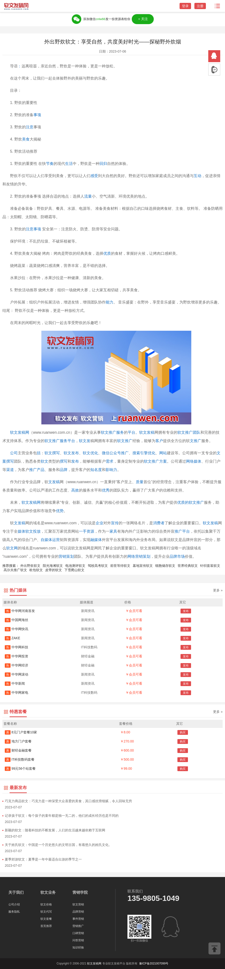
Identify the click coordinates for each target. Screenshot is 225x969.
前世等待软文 (120, 566)
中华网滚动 (16, 674)
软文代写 (46, 911)
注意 (29, 127)
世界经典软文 (188, 566)
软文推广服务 (112, 432)
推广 (33, 470)
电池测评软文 (75, 566)
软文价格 (46, 904)
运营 (56, 540)
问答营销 (78, 940)
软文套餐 (46, 918)
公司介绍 (14, 904)
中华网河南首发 (20, 611)
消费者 (159, 523)
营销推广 (78, 926)
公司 (14, 453)
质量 (139, 482)
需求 (109, 461)
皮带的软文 (53, 570)
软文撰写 (52, 453)
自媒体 (46, 540)
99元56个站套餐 (20, 768)
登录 (185, 6)
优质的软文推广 (190, 502)
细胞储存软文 (165, 566)
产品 (40, 470)
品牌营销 (78, 911)
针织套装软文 (210, 566)
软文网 (12, 548)
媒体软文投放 (29, 531)
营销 (62, 556)
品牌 (63, 470)
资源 (90, 531)
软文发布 (71, 453)
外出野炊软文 (30, 566)
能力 (109, 302)
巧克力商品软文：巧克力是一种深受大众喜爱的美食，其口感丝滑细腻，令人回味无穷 (68, 801)
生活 (69, 164)
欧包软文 (36, 570)
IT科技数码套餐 (19, 759)
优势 (60, 511)
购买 (183, 732)
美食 (26, 139)
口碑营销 (78, 933)
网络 (190, 461)
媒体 (197, 461)
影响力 (111, 470)
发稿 (21, 523)
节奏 (50, 164)
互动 (197, 176)
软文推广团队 (188, 432)
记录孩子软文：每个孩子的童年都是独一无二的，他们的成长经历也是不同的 (62, 815)
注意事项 (33, 229)
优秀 (106, 490)
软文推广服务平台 (59, 441)
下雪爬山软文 (74, 570)
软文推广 (124, 441)
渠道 (10, 470)
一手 (83, 531)
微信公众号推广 (115, 453)
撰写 (63, 461)
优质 (107, 253)
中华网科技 (16, 647)
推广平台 (182, 531)
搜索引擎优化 (143, 453)
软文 (44, 461)
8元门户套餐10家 (21, 732)
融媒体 (96, 540)
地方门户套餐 (18, 741)
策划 (70, 556)
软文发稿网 (19, 432)
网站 (163, 453)
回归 (103, 164)
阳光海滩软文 (53, 566)
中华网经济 (16, 665)
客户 (159, 441)
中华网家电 (16, 692)
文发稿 (54, 482)
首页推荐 (46, 926)
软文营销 (78, 904)
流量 (88, 196)
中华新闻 (15, 683)
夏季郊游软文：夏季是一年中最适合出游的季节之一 (43, 859)
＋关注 (143, 19)
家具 (113, 531)
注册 (200, 6)
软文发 (84, 441)
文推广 (195, 441)
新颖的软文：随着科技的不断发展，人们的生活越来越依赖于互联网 (55, 830)
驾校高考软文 (98, 566)
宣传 (115, 523)
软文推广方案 (155, 461)
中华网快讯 (16, 629)
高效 (75, 490)
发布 (75, 461)
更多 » (218, 590)
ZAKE (12, 638)
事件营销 (78, 918)
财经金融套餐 (18, 750)
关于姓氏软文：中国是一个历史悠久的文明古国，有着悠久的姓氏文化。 (58, 845)
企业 (99, 523)
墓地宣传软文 (143, 566)
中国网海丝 (16, 620)
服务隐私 (14, 911)
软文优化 (90, 453)
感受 (94, 176)
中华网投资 (16, 656)
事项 (37, 115)
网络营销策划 (138, 556)
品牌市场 (177, 556)
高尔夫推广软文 (15, 570)
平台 (131, 432)
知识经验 (78, 947)
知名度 (96, 470)
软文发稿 (146, 432)
